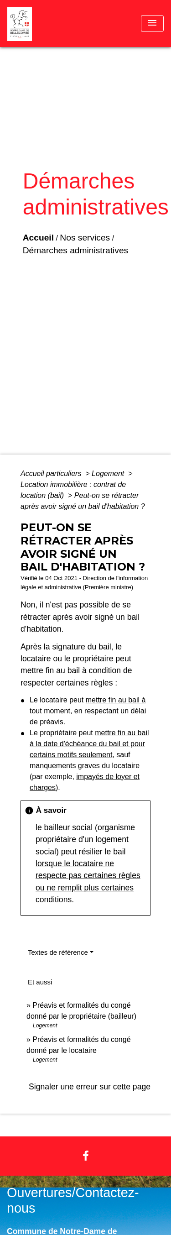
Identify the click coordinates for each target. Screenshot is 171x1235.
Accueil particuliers (52, 473)
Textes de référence (58, 952)
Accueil (38, 237)
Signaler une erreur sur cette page (89, 1086)
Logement (109, 473)
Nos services (85, 237)
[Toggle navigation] (152, 23)
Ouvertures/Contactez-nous (73, 1200)
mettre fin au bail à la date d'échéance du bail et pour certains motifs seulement (89, 744)
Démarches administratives (75, 250)
